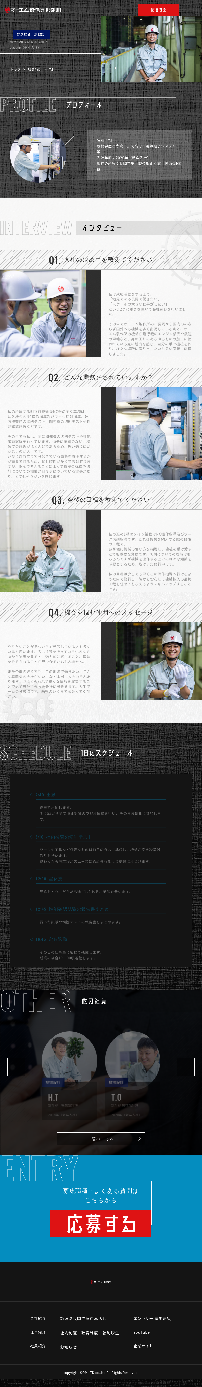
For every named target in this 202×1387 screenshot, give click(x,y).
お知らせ (67, 1355)
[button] (16, 1067)
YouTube (141, 1341)
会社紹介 (36, 1326)
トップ (18, 69)
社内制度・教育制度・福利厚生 (88, 1341)
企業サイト (143, 1355)
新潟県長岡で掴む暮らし (82, 1326)
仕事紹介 (36, 1341)
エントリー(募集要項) (153, 1326)
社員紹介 (37, 69)
